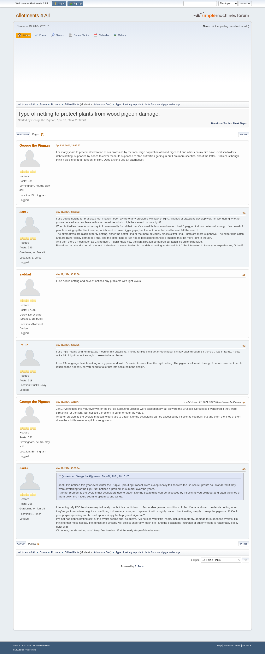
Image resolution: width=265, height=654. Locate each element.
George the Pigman (34, 145)
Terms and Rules (232, 645)
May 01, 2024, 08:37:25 (68, 345)
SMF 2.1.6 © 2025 (22, 645)
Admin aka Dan (101, 104)
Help (219, 645)
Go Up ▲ (247, 645)
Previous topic (221, 123)
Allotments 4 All (33, 15)
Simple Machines (41, 645)
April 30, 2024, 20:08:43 (68, 145)
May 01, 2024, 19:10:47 (68, 402)
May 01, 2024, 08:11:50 (68, 274)
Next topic (240, 123)
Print (243, 134)
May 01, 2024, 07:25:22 (68, 212)
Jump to (195, 559)
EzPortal (139, 566)
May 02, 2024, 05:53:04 (68, 468)
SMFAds (17, 650)
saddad (25, 274)
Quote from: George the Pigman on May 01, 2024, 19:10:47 (95, 476)
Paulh (24, 345)
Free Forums (30, 650)
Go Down (23, 134)
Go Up (21, 543)
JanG (23, 212)
